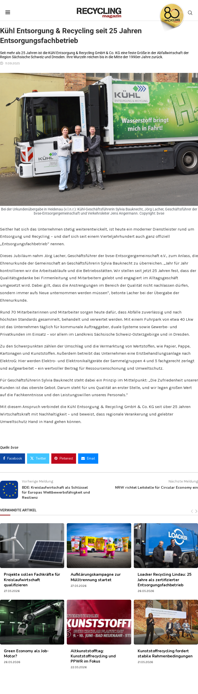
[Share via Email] (88, 458)
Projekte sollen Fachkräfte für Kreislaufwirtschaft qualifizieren (32, 580)
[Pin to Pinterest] (63, 458)
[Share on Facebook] (12, 458)
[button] (11, 682)
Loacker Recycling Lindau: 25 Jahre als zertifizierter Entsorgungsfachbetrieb (165, 580)
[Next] (196, 511)
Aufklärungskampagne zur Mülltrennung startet (96, 577)
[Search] (190, 12)
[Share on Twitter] (38, 458)
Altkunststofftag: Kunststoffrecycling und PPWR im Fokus (93, 656)
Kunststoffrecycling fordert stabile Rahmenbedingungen (165, 653)
